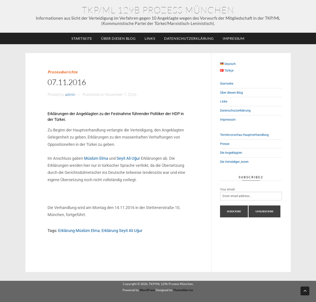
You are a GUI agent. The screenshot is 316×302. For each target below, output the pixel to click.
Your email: (227, 189)
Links (150, 38)
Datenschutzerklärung (189, 38)
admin (70, 94)
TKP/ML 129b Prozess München (158, 9)
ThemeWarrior (183, 290)
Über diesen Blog (118, 38)
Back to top (305, 291)
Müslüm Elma (96, 158)
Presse (224, 144)
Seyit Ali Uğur (128, 158)
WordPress (147, 290)
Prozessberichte (63, 72)
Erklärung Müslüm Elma (79, 230)
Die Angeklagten (231, 152)
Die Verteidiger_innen (234, 161)
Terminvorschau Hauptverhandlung (244, 135)
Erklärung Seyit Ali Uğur (122, 230)
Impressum (234, 38)
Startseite (81, 38)
